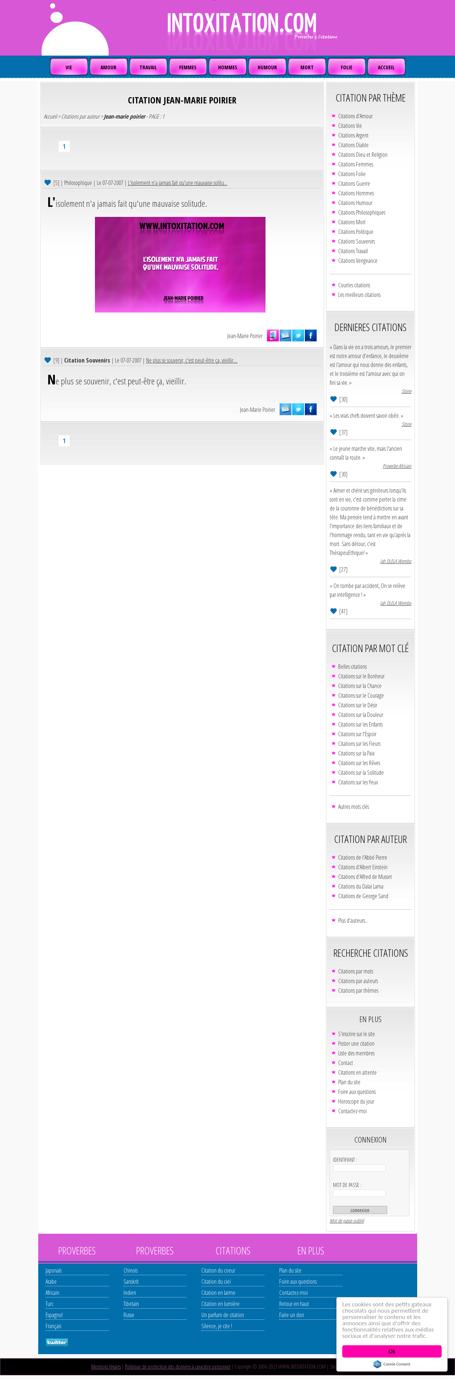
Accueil (50, 116)
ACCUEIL (386, 67)
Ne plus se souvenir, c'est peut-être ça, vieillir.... (192, 360)
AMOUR (108, 67)
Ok (392, 1351)
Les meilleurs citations (359, 295)
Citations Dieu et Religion (363, 155)
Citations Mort (352, 222)
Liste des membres (356, 1053)
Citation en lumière (220, 1304)
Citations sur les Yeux (358, 782)
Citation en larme (218, 1293)
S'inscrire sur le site (356, 1034)
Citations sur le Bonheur (361, 676)
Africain (52, 1293)
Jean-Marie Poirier (245, 336)
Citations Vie (350, 126)
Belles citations (352, 666)
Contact (345, 1063)
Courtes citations (354, 285)
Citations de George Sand (363, 896)
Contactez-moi (352, 1111)
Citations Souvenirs (356, 241)
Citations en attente (357, 1072)
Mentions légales (106, 1366)
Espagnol (54, 1315)
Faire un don (291, 1315)
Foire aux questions (357, 1092)
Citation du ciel (216, 1281)
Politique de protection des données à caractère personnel (177, 1366)
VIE (69, 67)
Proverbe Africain (397, 465)
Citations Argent (353, 135)
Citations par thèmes (358, 990)
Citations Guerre (354, 183)
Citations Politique (355, 232)
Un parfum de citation (222, 1315)
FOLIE (346, 67)
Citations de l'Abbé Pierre (362, 857)
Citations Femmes (355, 164)
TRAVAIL (148, 67)
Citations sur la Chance (360, 686)
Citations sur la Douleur (360, 715)
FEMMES (188, 67)
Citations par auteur (80, 116)
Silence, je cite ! (216, 1326)
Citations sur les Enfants (360, 724)
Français (53, 1326)
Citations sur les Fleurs (359, 744)
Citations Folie (352, 174)
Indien (129, 1293)
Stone (406, 390)
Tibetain (131, 1304)
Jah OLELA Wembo (395, 561)
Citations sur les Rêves (359, 763)
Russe (128, 1315)
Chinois (130, 1270)
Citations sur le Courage (361, 695)
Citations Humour (355, 203)
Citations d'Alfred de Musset (365, 877)
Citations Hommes (356, 193)
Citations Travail (353, 251)
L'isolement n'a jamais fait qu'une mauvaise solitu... (177, 183)
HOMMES (227, 67)
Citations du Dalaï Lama (360, 886)
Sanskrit (131, 1281)
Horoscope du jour (356, 1101)
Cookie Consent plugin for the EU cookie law (392, 1364)
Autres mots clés (353, 807)
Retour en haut (294, 1304)
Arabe (51, 1281)
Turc (49, 1304)
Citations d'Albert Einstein (363, 867)
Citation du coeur (218, 1270)
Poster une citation (356, 1043)
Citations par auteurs (358, 981)
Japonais (54, 1270)
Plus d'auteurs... (353, 920)
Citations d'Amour (355, 116)
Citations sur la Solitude (361, 772)
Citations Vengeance (357, 261)
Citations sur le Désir (357, 705)
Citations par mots (355, 971)
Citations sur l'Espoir (357, 734)
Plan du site (349, 1082)
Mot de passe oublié (347, 1220)
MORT (307, 67)
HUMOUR (267, 67)
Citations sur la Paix (356, 753)
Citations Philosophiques (361, 212)
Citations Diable (353, 145)
